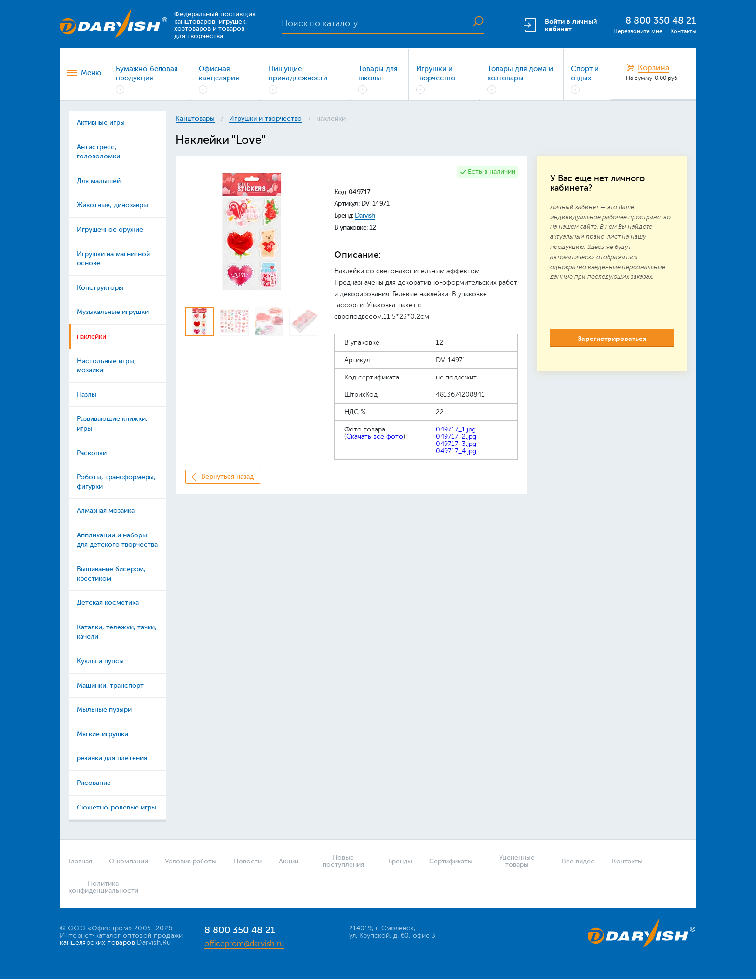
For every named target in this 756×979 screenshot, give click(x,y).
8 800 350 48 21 (660, 20)
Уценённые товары (517, 861)
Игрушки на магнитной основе (113, 258)
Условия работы (190, 861)
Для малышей (99, 180)
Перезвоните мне (637, 31)
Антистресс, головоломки (98, 152)
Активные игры (101, 122)
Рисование (94, 782)
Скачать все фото (374, 436)
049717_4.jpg (456, 451)
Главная (80, 861)
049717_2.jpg (456, 436)
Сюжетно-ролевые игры (116, 807)
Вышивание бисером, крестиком (111, 573)
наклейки (91, 336)
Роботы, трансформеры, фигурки (116, 481)
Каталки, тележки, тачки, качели (117, 632)
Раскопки (92, 453)
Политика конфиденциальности (100, 887)
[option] (251, 232)
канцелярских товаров (97, 942)
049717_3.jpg (456, 443)
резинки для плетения (112, 758)
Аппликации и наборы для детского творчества (117, 540)
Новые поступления (343, 861)
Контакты (683, 31)
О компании (128, 861)
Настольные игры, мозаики (106, 365)
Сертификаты (450, 861)
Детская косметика (108, 602)
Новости (247, 861)
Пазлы (86, 394)
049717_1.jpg (456, 429)
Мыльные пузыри (104, 709)
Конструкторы (100, 287)
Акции (288, 861)
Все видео (578, 861)
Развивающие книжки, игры (112, 423)
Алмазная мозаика (106, 510)
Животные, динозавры (112, 205)
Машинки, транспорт (110, 685)
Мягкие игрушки (102, 734)
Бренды (400, 861)
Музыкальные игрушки (112, 311)
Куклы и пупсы (100, 661)
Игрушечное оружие (110, 229)
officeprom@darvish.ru (244, 944)
